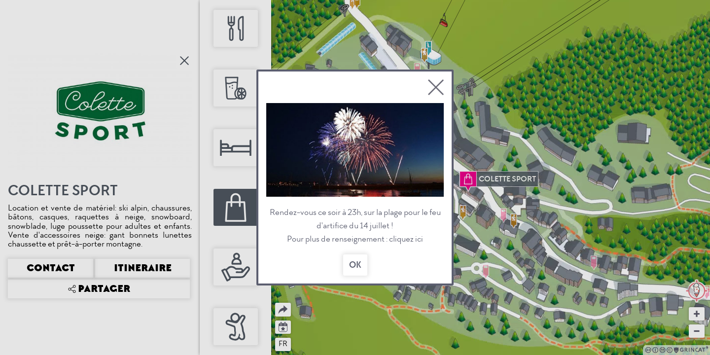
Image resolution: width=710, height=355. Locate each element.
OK (355, 265)
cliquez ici (406, 239)
